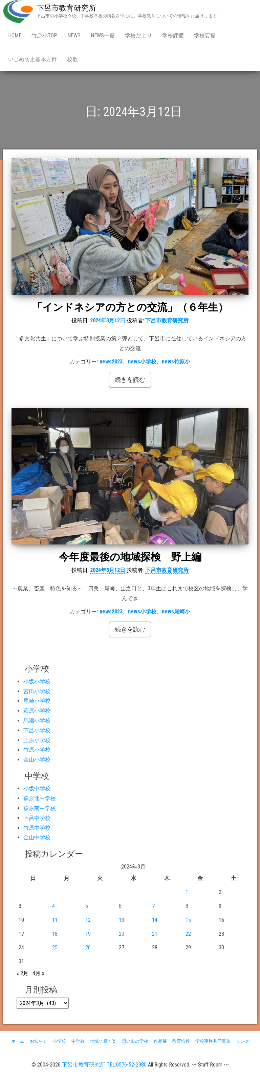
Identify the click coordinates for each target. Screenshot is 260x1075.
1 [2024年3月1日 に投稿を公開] (187, 892)
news (74, 35)
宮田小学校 (36, 691)
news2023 (111, 361)
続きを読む (130, 379)
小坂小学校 (36, 681)
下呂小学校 (36, 730)
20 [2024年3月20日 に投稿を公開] (121, 934)
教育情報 (181, 1041)
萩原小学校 (36, 710)
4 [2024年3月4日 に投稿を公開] (53, 906)
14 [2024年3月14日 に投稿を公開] (154, 920)
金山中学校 (36, 837)
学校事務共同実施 (213, 1041)
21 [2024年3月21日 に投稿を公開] (154, 934)
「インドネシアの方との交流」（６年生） (130, 307)
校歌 (72, 59)
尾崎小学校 (36, 701)
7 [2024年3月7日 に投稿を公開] (153, 906)
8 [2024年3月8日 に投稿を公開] (187, 906)
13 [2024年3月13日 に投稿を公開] (121, 920)
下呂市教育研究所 (66, 8)
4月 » (38, 973)
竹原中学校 (36, 828)
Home (14, 35)
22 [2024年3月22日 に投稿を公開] (188, 934)
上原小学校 (36, 740)
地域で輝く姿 (103, 1041)
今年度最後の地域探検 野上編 (130, 557)
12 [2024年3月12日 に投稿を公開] (88, 920)
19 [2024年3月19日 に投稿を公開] (88, 934)
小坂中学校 (36, 788)
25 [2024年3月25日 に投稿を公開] (55, 947)
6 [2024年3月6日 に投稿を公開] (120, 906)
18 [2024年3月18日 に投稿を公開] (55, 934)
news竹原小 (176, 361)
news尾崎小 (176, 611)
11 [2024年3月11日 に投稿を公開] (55, 920)
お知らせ (38, 1041)
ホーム (17, 1041)
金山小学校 (36, 759)
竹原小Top (44, 35)
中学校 (78, 1041)
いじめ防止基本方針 (32, 59)
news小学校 (142, 361)
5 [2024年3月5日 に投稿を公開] (86, 906)
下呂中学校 (36, 818)
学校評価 (173, 35)
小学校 (59, 1041)
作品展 (160, 1041)
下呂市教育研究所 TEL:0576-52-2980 (104, 1064)
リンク (242, 1041)
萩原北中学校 (39, 798)
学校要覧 (205, 35)
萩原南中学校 (39, 808)
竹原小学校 (36, 750)
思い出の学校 (135, 1041)
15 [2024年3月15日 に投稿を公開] (188, 920)
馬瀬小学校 (36, 720)
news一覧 (103, 35)
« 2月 (22, 973)
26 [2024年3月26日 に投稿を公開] (88, 947)
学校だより (138, 35)
